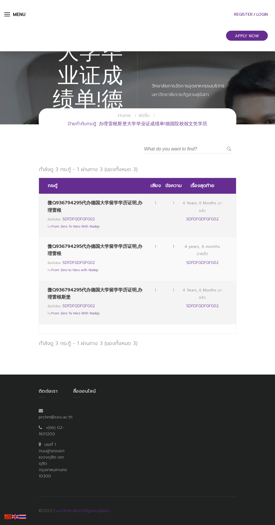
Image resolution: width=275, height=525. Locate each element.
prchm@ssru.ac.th (55, 417)
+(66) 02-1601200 (51, 431)
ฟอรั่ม (144, 115)
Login (262, 14)
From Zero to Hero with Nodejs (75, 226)
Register (243, 14)
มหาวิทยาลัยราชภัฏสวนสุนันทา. (83, 511)
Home (124, 115)
